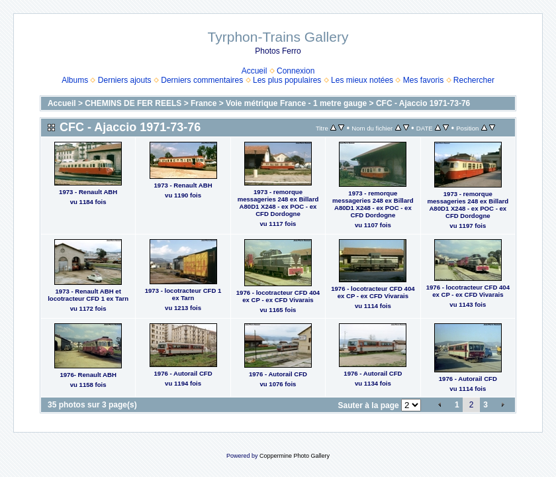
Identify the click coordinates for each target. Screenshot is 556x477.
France (203, 103)
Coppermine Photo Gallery (294, 455)
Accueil (254, 71)
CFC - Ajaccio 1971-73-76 (423, 103)
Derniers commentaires (202, 80)
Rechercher (473, 80)
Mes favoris (423, 80)
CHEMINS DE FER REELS (133, 103)
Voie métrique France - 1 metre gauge (296, 103)
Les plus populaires (287, 80)
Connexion (295, 71)
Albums (75, 80)
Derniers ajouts (125, 80)
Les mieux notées (362, 80)
